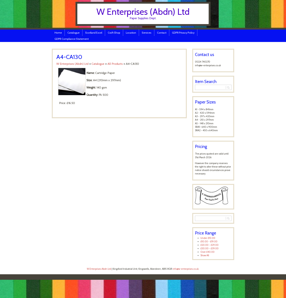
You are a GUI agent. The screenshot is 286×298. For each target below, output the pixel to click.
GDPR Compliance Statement (72, 39)
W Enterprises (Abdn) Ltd (143, 11)
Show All (204, 255)
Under (207, 238)
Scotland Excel (93, 32)
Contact (161, 32)
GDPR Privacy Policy (183, 32)
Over (207, 252)
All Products (115, 64)
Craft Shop (114, 32)
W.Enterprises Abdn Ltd (99, 269)
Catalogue (73, 32)
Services (146, 32)
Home (58, 32)
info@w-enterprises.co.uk (186, 269)
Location (131, 32)
